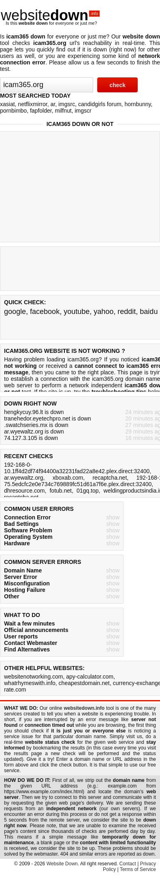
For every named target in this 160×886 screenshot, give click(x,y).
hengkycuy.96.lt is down (34, 412)
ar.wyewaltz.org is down (34, 431)
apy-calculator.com (89, 676)
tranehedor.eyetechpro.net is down (47, 418)
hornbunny (137, 104)
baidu (149, 311)
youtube (77, 311)
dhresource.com (24, 490)
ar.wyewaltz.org (23, 477)
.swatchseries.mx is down (36, 425)
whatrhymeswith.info (29, 683)
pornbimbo (13, 110)
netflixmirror (32, 104)
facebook (45, 311)
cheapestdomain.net (84, 683)
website (50, 15)
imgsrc (66, 104)
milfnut (63, 110)
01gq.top (88, 490)
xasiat (7, 104)
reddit (126, 311)
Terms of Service (138, 869)
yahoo (103, 311)
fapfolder (41, 110)
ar (53, 104)
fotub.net (60, 490)
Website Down (62, 864)
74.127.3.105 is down (31, 438)
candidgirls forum (100, 104)
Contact (127, 864)
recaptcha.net (109, 477)
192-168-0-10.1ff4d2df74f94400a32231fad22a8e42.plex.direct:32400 (76, 467)
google (15, 311)
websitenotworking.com (33, 676)
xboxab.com (68, 477)
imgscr (83, 110)
